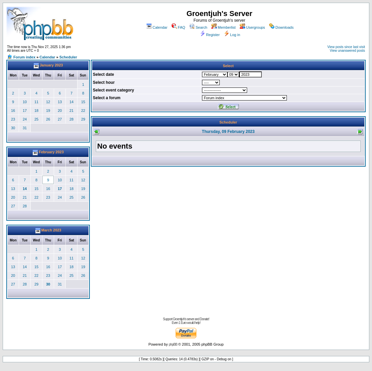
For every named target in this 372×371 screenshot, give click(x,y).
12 (48, 102)
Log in (232, 35)
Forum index (24, 57)
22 (83, 111)
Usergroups (252, 27)
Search (198, 27)
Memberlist (223, 27)
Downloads (281, 27)
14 (71, 102)
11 (36, 102)
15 (83, 102)
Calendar (157, 27)
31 (25, 128)
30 (13, 128)
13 (60, 102)
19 (48, 111)
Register (210, 35)
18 (36, 111)
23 (13, 119)
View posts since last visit (346, 47)
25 (36, 119)
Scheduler (68, 57)
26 (48, 119)
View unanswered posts (347, 50)
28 (71, 119)
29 (83, 119)
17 (25, 111)
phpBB (173, 344)
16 (13, 111)
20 (60, 111)
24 (25, 119)
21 (71, 111)
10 (25, 102)
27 (60, 119)
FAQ (178, 27)
